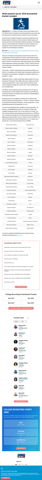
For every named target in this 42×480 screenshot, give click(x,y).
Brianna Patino (22, 325)
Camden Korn (22, 333)
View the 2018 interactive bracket (17, 50)
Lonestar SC (21, 365)
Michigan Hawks (22, 350)
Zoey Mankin (22, 355)
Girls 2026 (31, 298)
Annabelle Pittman (23, 363)
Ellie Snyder (21, 393)
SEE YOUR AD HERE (21, 286)
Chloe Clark (21, 385)
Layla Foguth (22, 348)
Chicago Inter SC (22, 373)
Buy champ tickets (13, 52)
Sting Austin (21, 358)
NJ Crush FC (21, 380)
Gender (16, 321)
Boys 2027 (11, 303)
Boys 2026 (31, 303)
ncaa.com (19, 235)
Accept (5, 477)
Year (23, 321)
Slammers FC (21, 388)
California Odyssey (23, 328)
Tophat (20, 335)
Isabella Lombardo (23, 378)
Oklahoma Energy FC (23, 395)
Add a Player (21, 448)
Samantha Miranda (23, 340)
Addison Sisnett (22, 370)
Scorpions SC (22, 343)
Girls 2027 (11, 298)
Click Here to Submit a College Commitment (21, 308)
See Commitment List (21, 401)
